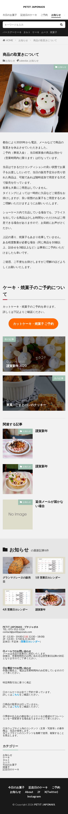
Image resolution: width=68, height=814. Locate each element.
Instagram (34, 796)
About (29, 791)
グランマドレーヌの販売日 (17, 579)
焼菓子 (53, 32)
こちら (15, 694)
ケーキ (35, 32)
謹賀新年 (41, 431)
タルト (26, 32)
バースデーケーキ (12, 32)
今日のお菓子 (10, 14)
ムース (44, 32)
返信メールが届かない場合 (49, 504)
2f (38, 791)
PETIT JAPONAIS (44, 804)
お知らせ (56, 14)
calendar (23, 60)
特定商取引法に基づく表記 (17, 682)
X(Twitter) (51, 791)
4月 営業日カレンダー (15, 609)
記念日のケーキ (28, 14)
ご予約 (44, 14)
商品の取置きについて (45, 40)
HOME (9, 40)
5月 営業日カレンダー (47, 577)
